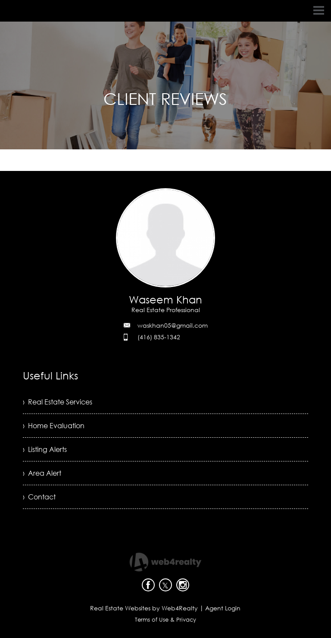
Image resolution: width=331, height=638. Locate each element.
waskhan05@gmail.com (172, 325)
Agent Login (222, 608)
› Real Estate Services (57, 402)
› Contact (39, 497)
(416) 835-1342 (158, 337)
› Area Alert (42, 473)
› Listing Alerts (45, 449)
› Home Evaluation (53, 425)
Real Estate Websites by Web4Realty (144, 608)
